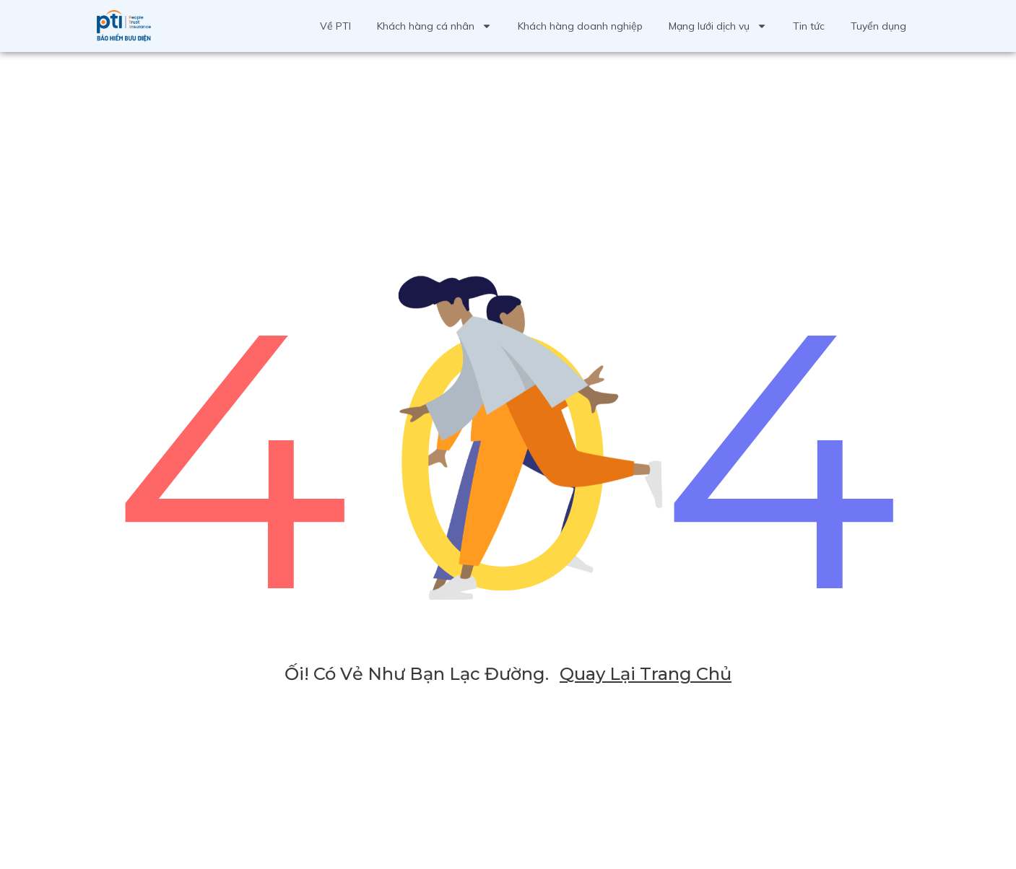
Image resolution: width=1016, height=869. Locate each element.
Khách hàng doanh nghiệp (580, 25)
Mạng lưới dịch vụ (718, 26)
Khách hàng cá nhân (434, 26)
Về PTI (335, 25)
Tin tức (809, 25)
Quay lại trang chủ (645, 673)
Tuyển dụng (878, 25)
